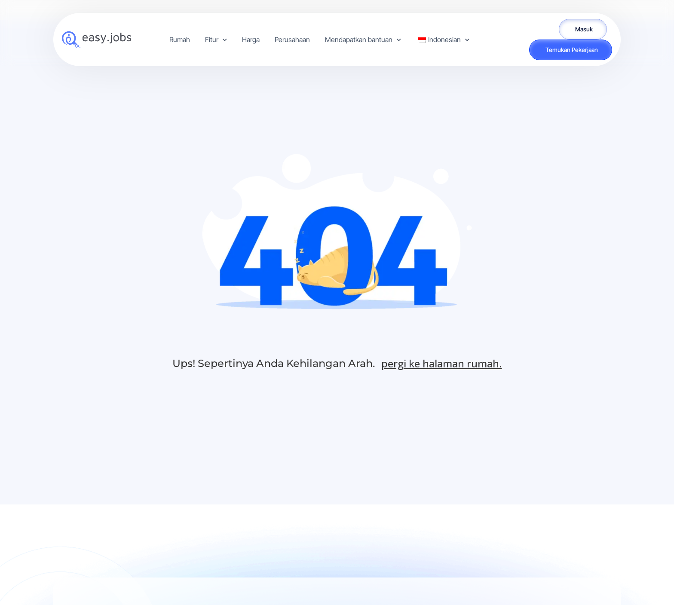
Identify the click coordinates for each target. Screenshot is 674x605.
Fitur (216, 39)
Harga (251, 39)
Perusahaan (292, 39)
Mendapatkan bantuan (363, 39)
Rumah (179, 39)
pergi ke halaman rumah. (441, 363)
